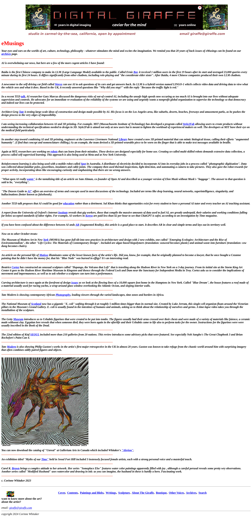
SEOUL (34, 334)
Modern (11, 346)
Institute (63, 212)
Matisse (43, 255)
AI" (30, 191)
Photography (63, 294)
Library (123, 139)
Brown (15, 468)
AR (77, 224)
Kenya (89, 215)
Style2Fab (188, 124)
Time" (45, 459)
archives (6, 53)
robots (54, 151)
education (68, 203)
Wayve (58, 84)
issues (74, 282)
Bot (135, 72)
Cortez (15, 267)
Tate (21, 111)
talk (23, 96)
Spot (83, 163)
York (45, 239)
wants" (31, 179)
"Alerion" (127, 450)
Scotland (36, 303)
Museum (18, 319)
